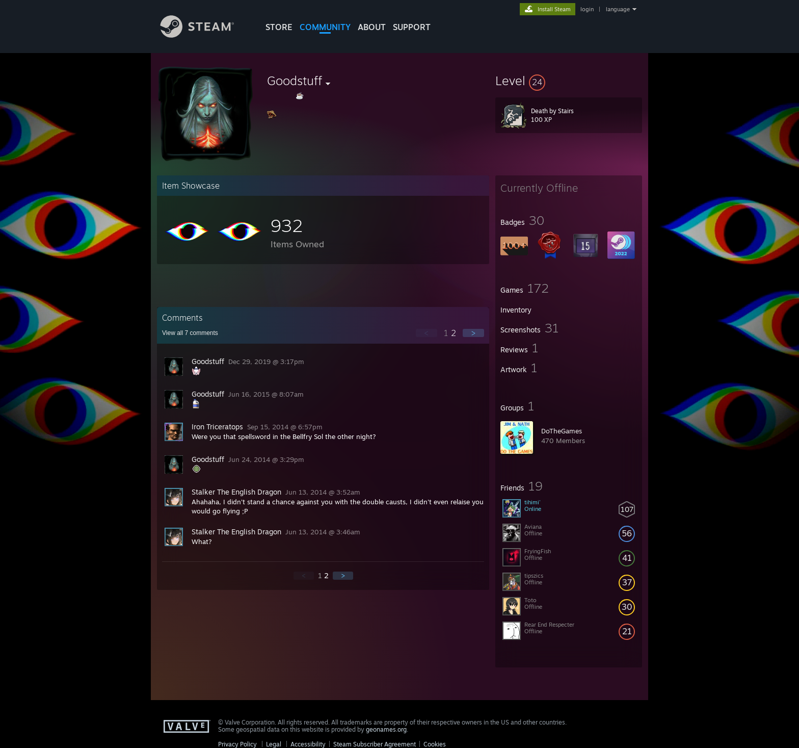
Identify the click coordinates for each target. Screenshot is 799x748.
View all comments (190, 333)
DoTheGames (561, 431)
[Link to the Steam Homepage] (205, 35)
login (587, 9)
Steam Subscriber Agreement (374, 744)
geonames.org (386, 729)
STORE (278, 27)
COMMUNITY (325, 27)
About (372, 27)
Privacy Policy (237, 744)
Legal (273, 744)
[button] (568, 80)
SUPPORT (412, 27)
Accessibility (308, 744)
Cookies (434, 744)
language (618, 9)
